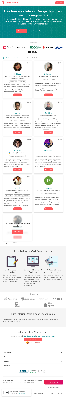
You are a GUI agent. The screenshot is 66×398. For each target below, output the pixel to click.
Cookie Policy (21, 393)
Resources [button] (33, 365)
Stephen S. (48, 151)
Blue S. (17, 188)
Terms (35, 393)
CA (17, 58)
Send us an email (30, 336)
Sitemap (40, 393)
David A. (48, 113)
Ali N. (17, 113)
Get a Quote (59, 2)
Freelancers (9, 58)
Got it (6, 392)
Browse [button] (33, 357)
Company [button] (33, 361)
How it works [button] (33, 352)
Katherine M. (48, 74)
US (14, 58)
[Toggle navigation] (4, 3)
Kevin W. (17, 151)
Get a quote (21, 31)
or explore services (53, 387)
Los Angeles (23, 58)
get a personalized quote (46, 336)
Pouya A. (48, 188)
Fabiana (17, 74)
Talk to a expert (39, 31)
